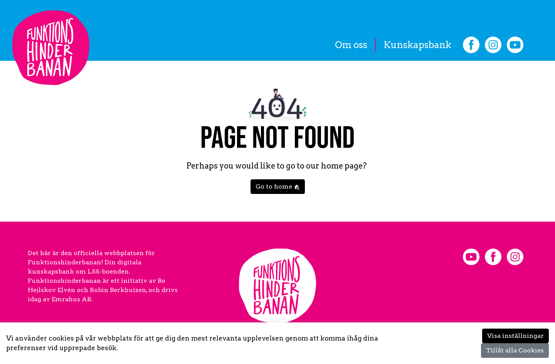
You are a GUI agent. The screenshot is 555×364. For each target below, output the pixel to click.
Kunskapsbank (417, 44)
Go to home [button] (278, 186)
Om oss (351, 44)
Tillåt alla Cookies (515, 350)
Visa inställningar (515, 335)
